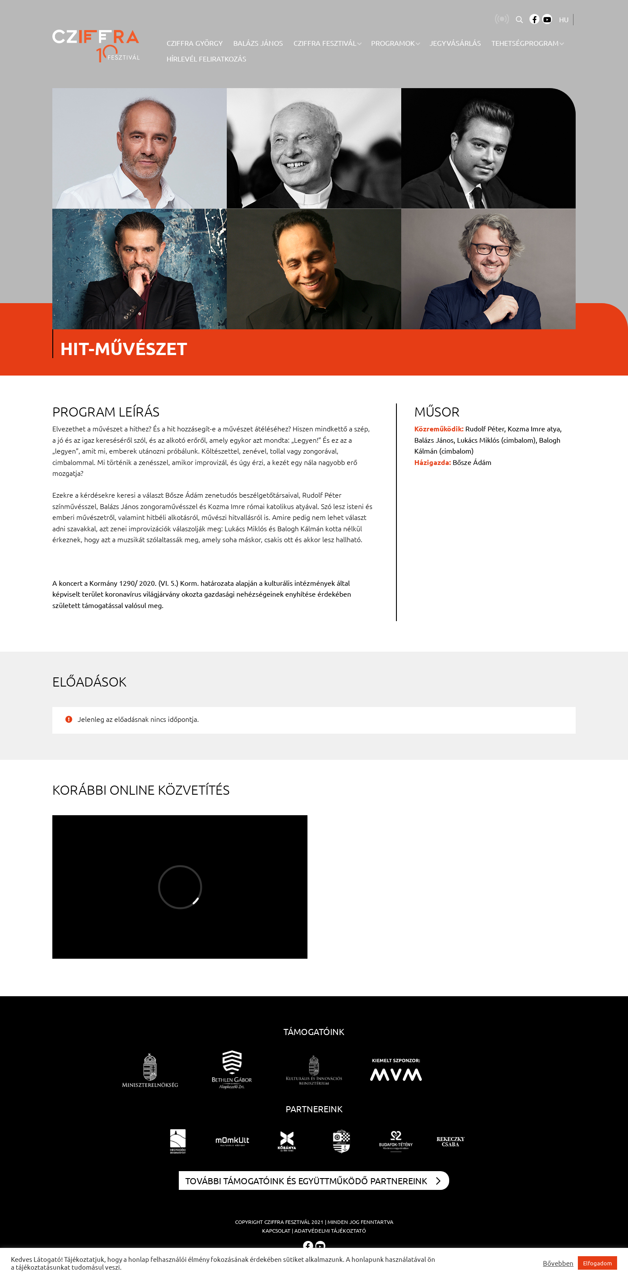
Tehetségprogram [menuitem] (525, 42)
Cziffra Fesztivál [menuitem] (325, 42)
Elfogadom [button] (597, 1263)
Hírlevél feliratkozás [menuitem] (206, 58)
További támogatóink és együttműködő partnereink (312, 1180)
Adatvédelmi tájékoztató (330, 1230)
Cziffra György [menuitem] (195, 42)
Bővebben (558, 1263)
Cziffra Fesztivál (287, 1221)
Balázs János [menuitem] (258, 42)
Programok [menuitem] (393, 42)
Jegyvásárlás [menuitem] (455, 42)
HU (564, 19)
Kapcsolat (276, 1230)
